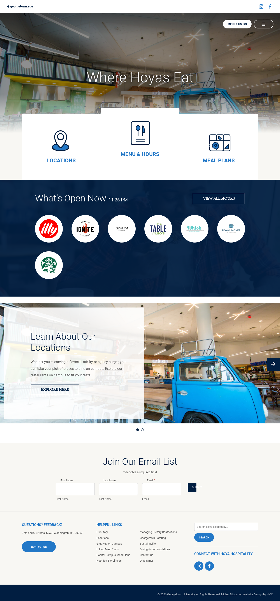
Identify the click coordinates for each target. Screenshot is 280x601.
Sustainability (148, 543)
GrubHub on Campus (109, 543)
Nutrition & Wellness (109, 560)
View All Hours (219, 198)
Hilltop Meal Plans (107, 549)
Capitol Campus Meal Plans (113, 555)
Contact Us (39, 547)
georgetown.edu (20, 6)
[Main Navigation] (263, 24)
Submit (194, 487)
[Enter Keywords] (226, 527)
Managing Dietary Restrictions (158, 532)
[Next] (273, 364)
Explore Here (55, 389)
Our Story (102, 532)
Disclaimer (146, 560)
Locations (102, 538)
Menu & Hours (237, 24)
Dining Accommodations (155, 549)
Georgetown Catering (153, 538)
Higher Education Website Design (241, 594)
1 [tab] (137, 429)
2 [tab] (142, 429)
